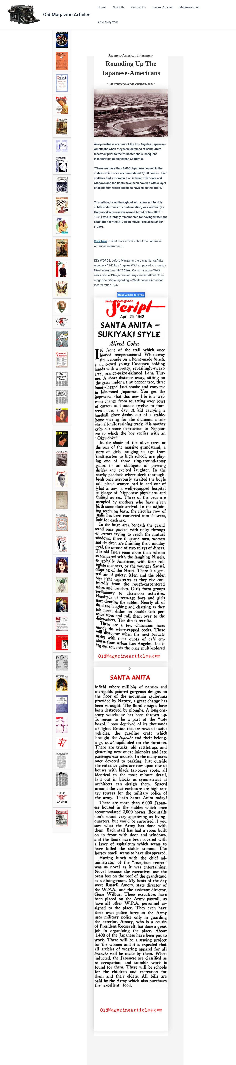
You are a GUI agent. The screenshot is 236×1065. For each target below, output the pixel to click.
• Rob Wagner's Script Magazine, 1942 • (131, 82)
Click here (100, 240)
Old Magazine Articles (67, 14)
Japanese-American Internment (130, 54)
